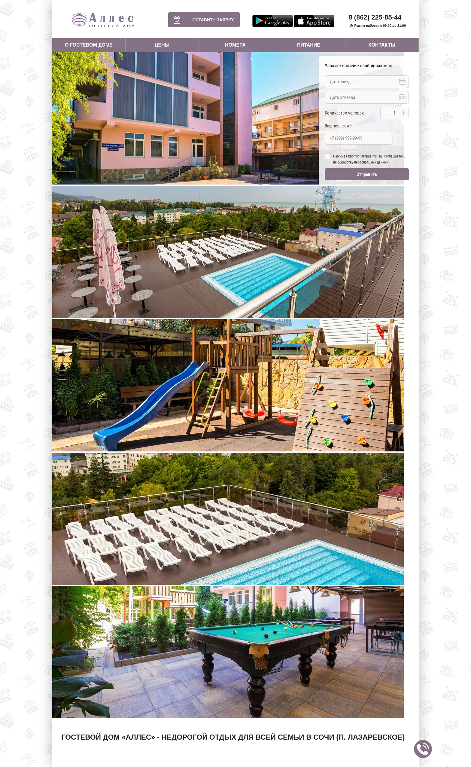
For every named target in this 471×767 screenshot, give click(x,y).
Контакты (382, 44)
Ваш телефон (338, 126)
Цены (162, 44)
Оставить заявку (201, 19)
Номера (235, 44)
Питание (308, 44)
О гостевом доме (89, 44)
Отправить (367, 174)
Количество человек (344, 113)
